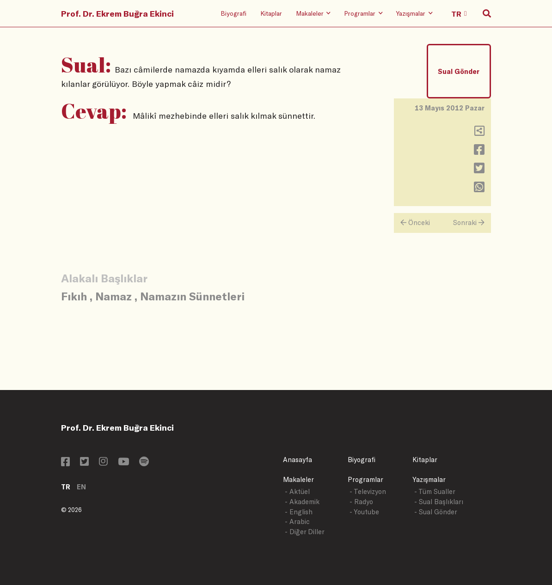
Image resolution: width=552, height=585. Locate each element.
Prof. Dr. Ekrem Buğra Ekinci (117, 13)
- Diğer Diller (305, 532)
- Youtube (364, 512)
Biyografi (233, 13)
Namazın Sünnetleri (192, 296)
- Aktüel (297, 491)
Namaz (113, 296)
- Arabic (297, 521)
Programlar (365, 479)
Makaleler (298, 479)
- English (299, 512)
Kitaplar (271, 13)
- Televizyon (368, 491)
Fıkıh (74, 296)
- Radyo (361, 502)
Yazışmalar (429, 479)
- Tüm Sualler (434, 491)
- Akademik (302, 502)
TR (65, 487)
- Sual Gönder (435, 512)
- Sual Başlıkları (438, 502)
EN (81, 487)
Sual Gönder (458, 71)
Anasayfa (297, 459)
